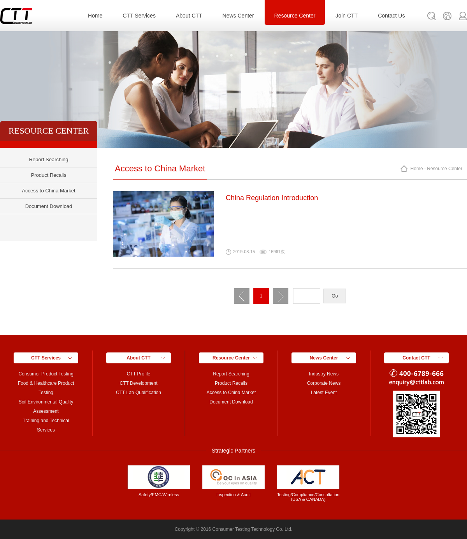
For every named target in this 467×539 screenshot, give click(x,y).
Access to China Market (48, 191)
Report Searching (48, 159)
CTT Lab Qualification (138, 392)
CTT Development (138, 383)
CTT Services (139, 15)
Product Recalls (48, 175)
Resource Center (295, 15)
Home (95, 15)
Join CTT (346, 15)
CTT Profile (138, 374)
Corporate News (324, 383)
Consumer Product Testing (45, 374)
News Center (238, 15)
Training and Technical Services (46, 425)
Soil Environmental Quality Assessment (46, 406)
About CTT (189, 15)
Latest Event (324, 392)
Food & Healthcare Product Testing (46, 387)
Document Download (48, 206)
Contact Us (391, 15)
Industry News (324, 374)
